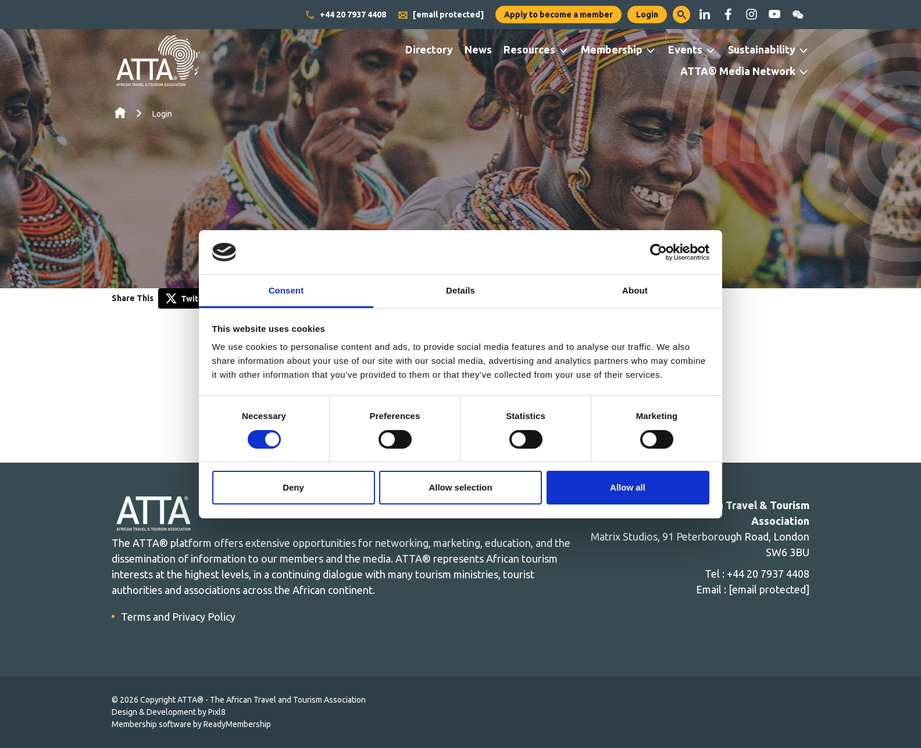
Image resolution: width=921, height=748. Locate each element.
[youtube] (774, 14)
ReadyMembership (237, 724)
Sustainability (761, 49)
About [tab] (635, 290)
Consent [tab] (286, 290)
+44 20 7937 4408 (345, 15)
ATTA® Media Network (737, 71)
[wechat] (797, 14)
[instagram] (751, 14)
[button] (681, 14)
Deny (293, 487)
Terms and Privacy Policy (178, 616)
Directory (429, 49)
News (478, 49)
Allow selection (460, 487)
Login (647, 14)
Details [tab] (460, 290)
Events (685, 49)
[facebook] (728, 14)
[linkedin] (704, 14)
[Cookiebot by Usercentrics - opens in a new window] (658, 252)
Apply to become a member (558, 14)
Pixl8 (217, 712)
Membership (611, 49)
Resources (529, 49)
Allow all (627, 487)
